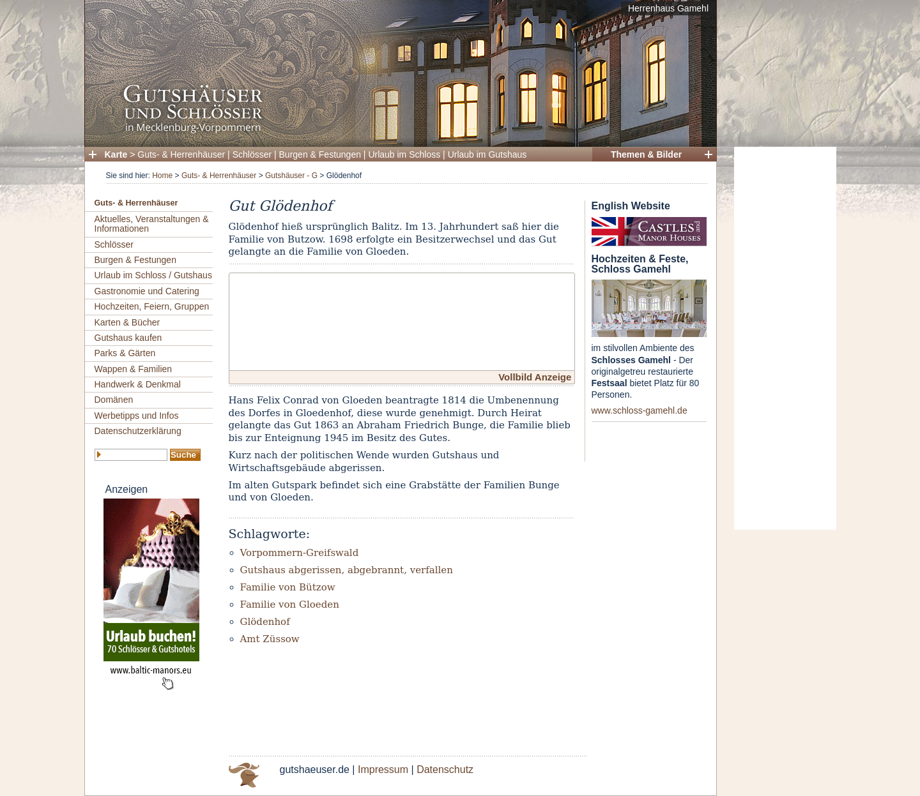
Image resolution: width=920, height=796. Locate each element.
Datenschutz (445, 769)
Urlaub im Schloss (404, 154)
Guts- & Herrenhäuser (181, 154)
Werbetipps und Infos (137, 415)
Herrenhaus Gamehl (668, 8)
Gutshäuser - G (291, 175)
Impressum (383, 769)
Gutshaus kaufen (128, 338)
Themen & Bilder (646, 154)
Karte (116, 154)
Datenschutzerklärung (138, 431)
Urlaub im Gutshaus (487, 154)
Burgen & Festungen (320, 154)
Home (162, 175)
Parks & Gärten (125, 353)
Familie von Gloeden (289, 604)
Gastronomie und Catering (147, 291)
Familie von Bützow (287, 587)
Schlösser (252, 154)
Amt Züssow (270, 639)
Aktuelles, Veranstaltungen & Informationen (152, 224)
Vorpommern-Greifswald (299, 553)
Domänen (114, 399)
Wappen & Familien (133, 369)
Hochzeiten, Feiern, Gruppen (152, 306)
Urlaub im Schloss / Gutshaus (153, 275)
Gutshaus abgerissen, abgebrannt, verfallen (346, 570)
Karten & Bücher (127, 322)
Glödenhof (265, 621)
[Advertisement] (785, 338)
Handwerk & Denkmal (138, 384)
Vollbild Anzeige (534, 377)
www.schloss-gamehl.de (639, 410)
